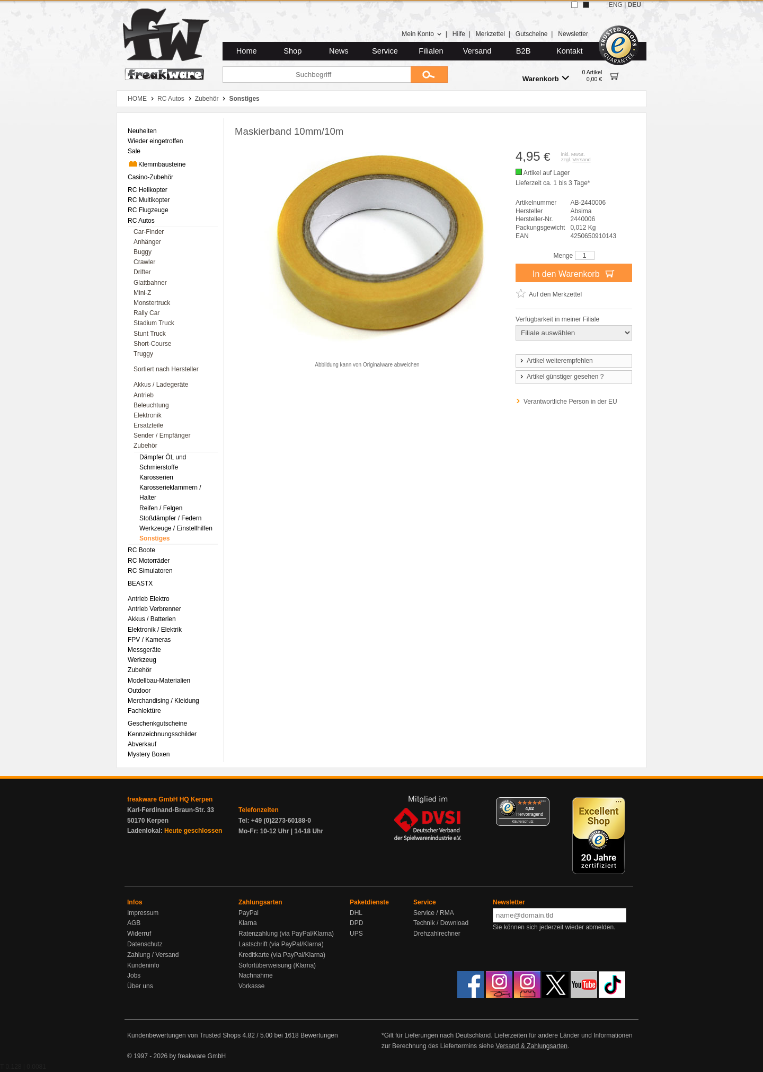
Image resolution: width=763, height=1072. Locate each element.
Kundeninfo (143, 965)
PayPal (248, 913)
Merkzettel (490, 34)
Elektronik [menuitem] (148, 415)
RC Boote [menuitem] (141, 550)
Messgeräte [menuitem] (144, 649)
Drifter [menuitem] (142, 272)
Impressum (142, 913)
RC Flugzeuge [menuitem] (148, 210)
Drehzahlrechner (436, 933)
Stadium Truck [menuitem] (154, 323)
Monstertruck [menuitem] (152, 303)
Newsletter (573, 34)
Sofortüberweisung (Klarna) (277, 965)
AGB (133, 923)
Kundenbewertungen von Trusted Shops (184, 1035)
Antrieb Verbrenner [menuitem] (154, 609)
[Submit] (429, 74)
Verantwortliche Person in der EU (570, 401)
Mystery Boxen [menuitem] (149, 754)
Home (246, 51)
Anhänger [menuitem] (147, 242)
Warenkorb (545, 78)
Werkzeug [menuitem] (142, 660)
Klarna (247, 923)
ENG (616, 4)
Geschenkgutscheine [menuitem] (157, 723)
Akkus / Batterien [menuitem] (152, 619)
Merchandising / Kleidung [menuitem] (163, 700)
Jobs (133, 975)
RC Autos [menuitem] (141, 220)
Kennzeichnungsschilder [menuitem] (162, 734)
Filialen (431, 51)
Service (385, 51)
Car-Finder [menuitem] (149, 232)
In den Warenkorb (574, 273)
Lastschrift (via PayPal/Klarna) (281, 944)
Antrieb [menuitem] (144, 395)
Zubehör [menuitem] (145, 445)
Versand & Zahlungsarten (531, 1046)
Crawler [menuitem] (144, 262)
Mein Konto (422, 34)
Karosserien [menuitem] (156, 477)
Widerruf (139, 933)
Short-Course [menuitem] (152, 343)
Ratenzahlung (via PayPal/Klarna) (286, 933)
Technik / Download (440, 923)
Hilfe (459, 34)
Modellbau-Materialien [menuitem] (159, 680)
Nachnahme (255, 975)
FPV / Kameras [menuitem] (149, 639)
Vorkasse (251, 986)
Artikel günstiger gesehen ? (561, 376)
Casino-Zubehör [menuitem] (150, 177)
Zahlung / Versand (153, 954)
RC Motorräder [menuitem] (149, 560)
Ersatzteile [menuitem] (148, 425)
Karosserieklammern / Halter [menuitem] (170, 492)
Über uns (140, 986)
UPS (356, 933)
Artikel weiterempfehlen (556, 360)
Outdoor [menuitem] (139, 690)
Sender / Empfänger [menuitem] (162, 435)
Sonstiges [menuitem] (154, 538)
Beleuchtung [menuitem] (151, 405)
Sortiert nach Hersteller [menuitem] (166, 369)
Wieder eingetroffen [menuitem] (155, 141)
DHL (356, 913)
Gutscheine (532, 34)
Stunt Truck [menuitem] (150, 333)
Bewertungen (319, 1035)
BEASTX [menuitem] (140, 583)
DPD (356, 923)
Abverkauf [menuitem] (142, 744)
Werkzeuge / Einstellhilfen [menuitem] (175, 528)
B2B (523, 51)
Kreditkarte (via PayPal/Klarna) (281, 954)
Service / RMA (433, 913)
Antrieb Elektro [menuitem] (149, 599)
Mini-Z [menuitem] (142, 293)
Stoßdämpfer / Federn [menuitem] (170, 518)
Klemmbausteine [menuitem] (156, 164)
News (339, 51)
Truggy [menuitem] (143, 354)
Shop (292, 51)
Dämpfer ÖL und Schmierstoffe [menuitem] (162, 462)
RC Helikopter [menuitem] (147, 190)
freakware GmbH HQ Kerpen (169, 799)
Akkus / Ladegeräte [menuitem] (161, 384)
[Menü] (543, 803)
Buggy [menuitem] (143, 252)
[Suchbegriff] (317, 74)
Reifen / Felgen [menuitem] (160, 508)
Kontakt (569, 51)
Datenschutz (145, 944)
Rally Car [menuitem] (146, 313)
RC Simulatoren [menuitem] (150, 570)
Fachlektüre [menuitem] (144, 710)
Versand (477, 51)
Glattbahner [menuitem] (150, 282)
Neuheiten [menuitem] (142, 131)
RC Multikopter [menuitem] (149, 200)
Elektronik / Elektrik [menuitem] (155, 629)
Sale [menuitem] (134, 151)
